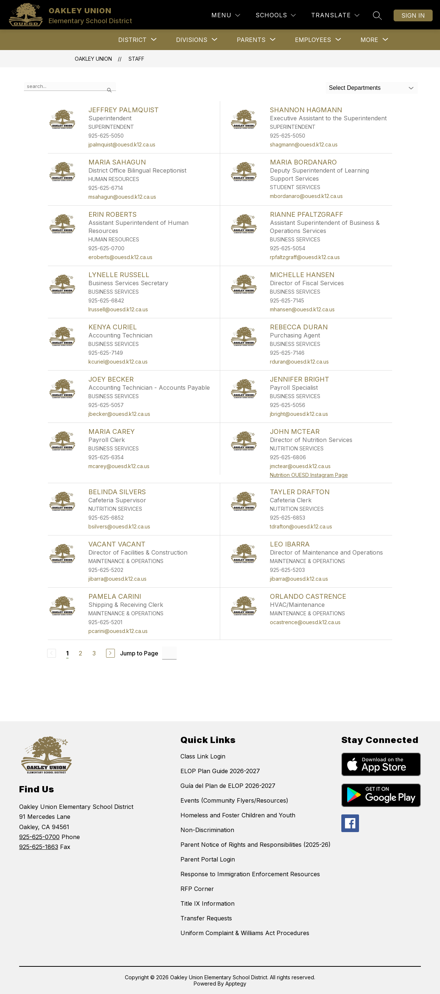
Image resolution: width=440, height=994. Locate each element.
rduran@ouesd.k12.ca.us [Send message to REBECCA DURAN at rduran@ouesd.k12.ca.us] (299, 361)
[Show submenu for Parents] (251, 39)
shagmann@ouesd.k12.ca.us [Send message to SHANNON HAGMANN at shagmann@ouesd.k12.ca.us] (304, 144)
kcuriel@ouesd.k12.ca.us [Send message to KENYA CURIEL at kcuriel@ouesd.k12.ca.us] (118, 361)
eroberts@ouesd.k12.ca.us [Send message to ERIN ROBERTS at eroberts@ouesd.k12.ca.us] (120, 257)
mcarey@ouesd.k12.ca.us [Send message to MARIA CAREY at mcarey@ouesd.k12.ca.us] (118, 466)
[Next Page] (110, 653)
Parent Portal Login (207, 859)
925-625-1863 (38, 846)
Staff (136, 59)
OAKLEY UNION (93, 59)
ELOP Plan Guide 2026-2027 (220, 771)
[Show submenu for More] (369, 39)
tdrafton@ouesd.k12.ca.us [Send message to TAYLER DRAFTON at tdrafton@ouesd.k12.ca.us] (301, 526)
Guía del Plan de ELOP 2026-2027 (227, 785)
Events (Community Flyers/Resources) (234, 800)
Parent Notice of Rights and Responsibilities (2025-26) (255, 844)
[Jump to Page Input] (169, 653)
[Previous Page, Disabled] (51, 653)
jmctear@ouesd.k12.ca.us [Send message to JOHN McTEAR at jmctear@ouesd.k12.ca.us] (300, 466)
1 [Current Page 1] (67, 653)
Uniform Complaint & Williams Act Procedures (244, 933)
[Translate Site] (335, 15)
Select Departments (355, 88)
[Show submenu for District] (132, 39)
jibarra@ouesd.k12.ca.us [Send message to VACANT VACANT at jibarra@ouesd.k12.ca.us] (117, 579)
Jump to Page (139, 653)
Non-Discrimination (207, 830)
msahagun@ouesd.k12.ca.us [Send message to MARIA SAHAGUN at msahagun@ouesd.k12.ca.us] (122, 197)
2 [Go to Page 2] (80, 653)
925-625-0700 (39, 837)
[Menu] (226, 15)
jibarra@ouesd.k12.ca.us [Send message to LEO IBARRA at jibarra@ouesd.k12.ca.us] (299, 579)
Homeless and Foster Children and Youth (237, 815)
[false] (70, 86)
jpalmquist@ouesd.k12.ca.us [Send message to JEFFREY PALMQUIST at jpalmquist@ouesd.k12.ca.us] (121, 144)
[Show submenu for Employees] (313, 39)
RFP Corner (197, 888)
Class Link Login (202, 756)
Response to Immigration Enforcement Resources (250, 874)
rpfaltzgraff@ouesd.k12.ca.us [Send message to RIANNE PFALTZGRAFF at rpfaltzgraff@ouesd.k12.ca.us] (305, 257)
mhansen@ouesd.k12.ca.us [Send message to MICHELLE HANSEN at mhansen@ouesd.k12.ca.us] (302, 309)
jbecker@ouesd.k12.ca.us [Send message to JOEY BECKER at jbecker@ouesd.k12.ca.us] (119, 414)
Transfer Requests (206, 918)
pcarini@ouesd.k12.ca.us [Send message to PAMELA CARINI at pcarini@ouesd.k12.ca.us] (118, 631)
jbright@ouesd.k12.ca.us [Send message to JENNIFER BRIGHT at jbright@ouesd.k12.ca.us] (299, 414)
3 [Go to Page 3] (94, 653)
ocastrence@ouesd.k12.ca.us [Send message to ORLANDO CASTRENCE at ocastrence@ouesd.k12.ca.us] (305, 622)
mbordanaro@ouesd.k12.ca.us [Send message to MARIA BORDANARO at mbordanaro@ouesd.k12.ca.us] (306, 196)
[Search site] (377, 15)
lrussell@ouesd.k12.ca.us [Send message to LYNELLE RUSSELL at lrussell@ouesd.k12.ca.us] (118, 309)
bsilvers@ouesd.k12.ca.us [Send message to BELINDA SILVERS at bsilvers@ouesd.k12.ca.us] (119, 526)
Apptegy (235, 983)
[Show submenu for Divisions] (191, 39)
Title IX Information (207, 903)
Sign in (413, 15)
